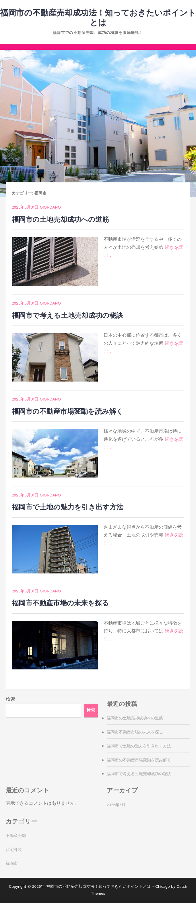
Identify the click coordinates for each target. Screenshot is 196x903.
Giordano (50, 207)
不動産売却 (16, 836)
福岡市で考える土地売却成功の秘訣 (67, 316)
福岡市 (12, 864)
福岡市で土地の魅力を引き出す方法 (67, 507)
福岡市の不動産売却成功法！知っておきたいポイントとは (98, 18)
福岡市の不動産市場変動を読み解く (67, 412)
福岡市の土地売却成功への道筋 (60, 220)
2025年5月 (116, 805)
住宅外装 (14, 850)
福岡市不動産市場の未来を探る (60, 603)
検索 (10, 699)
